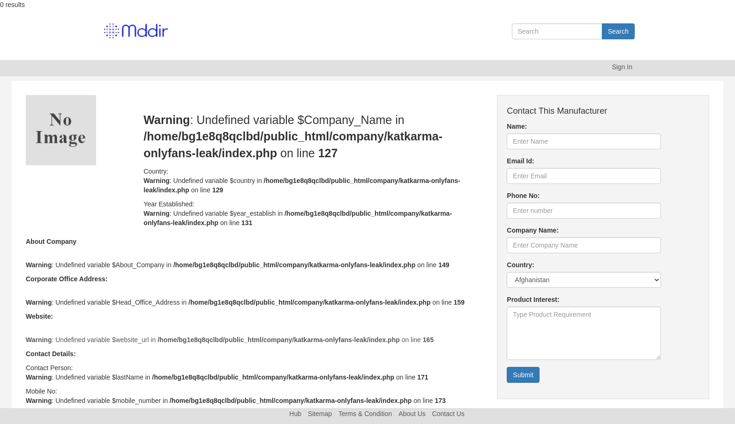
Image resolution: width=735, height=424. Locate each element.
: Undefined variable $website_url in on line (230, 340)
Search (618, 31)
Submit (523, 375)
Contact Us (448, 413)
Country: (520, 265)
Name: (517, 126)
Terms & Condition (365, 413)
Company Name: (532, 230)
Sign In (622, 67)
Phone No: (523, 195)
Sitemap (320, 413)
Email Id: (520, 161)
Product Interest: (533, 299)
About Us (412, 413)
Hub (295, 413)
